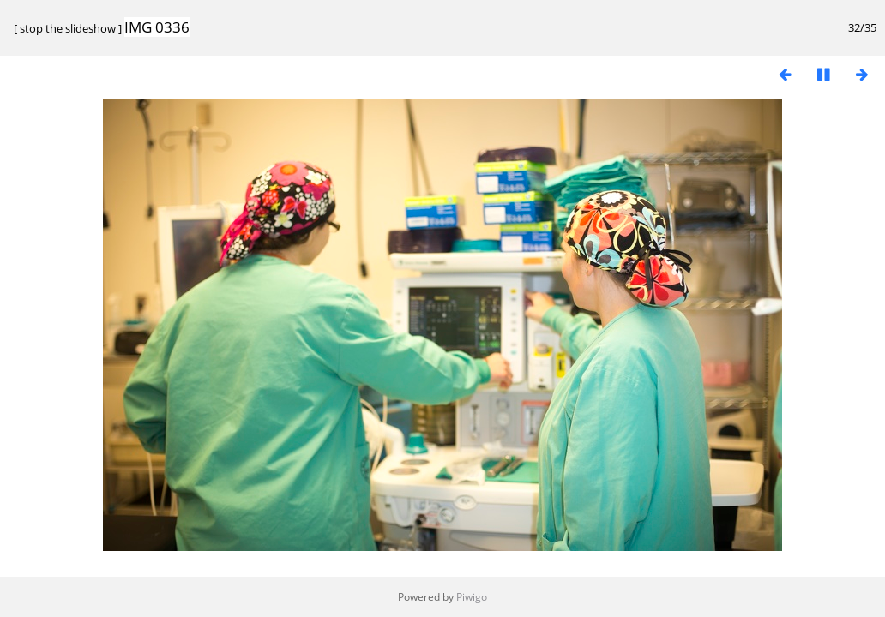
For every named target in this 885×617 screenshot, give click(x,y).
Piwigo (471, 597)
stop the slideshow (68, 28)
